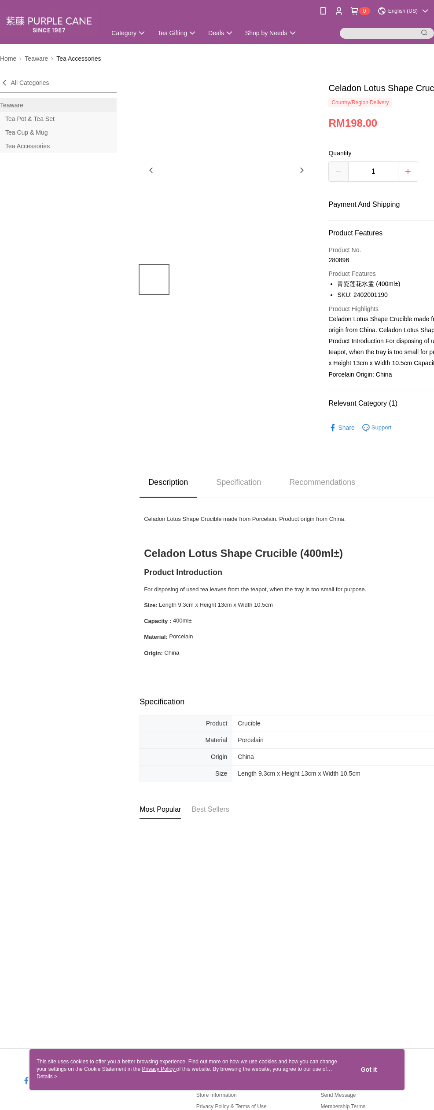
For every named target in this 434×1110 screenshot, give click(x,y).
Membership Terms (342, 1106)
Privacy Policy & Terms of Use (231, 1106)
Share (341, 427)
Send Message (338, 1095)
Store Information (216, 1095)
